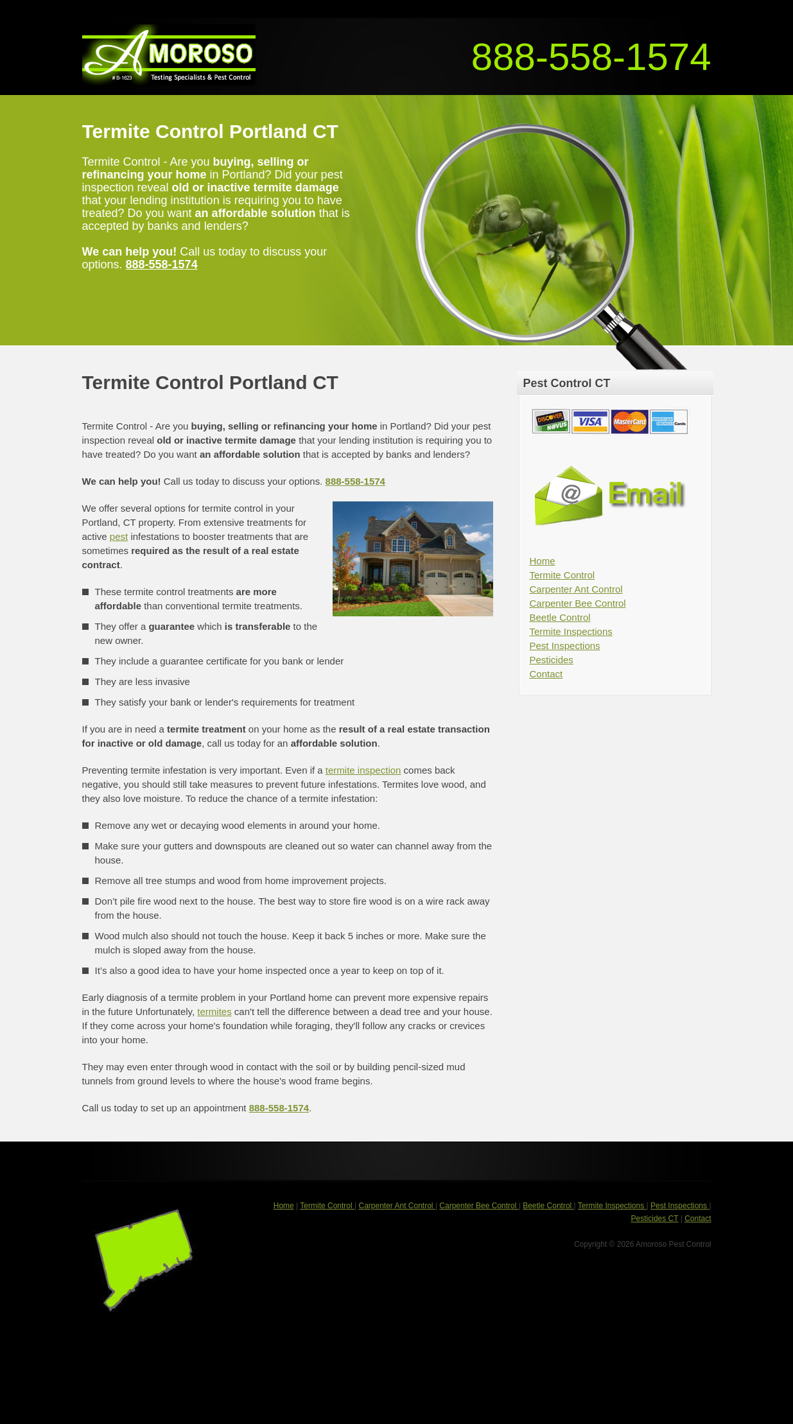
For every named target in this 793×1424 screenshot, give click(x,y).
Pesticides (551, 659)
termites (214, 1011)
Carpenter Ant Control (576, 589)
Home (542, 560)
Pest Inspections (565, 645)
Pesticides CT (655, 1218)
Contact (546, 673)
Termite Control (562, 574)
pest (119, 536)
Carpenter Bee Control (578, 603)
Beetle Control (560, 617)
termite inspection (363, 770)
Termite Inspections (571, 631)
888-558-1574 (591, 56)
